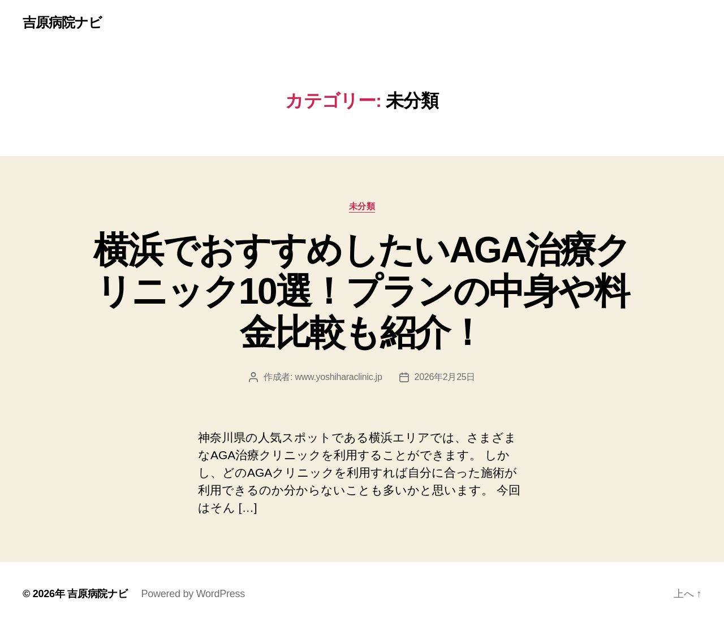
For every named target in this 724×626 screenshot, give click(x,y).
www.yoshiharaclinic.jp (338, 377)
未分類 (362, 206)
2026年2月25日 (445, 377)
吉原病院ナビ (62, 22)
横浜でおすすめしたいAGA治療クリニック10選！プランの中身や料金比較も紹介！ (362, 291)
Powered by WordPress (193, 593)
